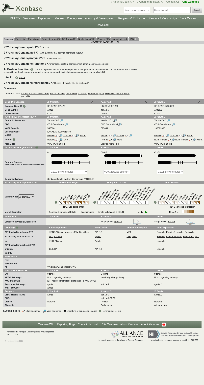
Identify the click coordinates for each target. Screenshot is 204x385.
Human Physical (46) (64, 83)
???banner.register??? (150, 1)
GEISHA (53, 249)
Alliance (60, 232)
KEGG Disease (57, 93)
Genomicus (77, 179)
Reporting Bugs (66, 324)
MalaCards (43, 93)
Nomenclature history (54, 58)
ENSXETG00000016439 (59, 131)
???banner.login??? (122, 1)
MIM (76, 232)
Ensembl (161, 232)
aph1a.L (181, 221)
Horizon (51, 301)
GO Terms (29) (69, 39)
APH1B (98, 249)
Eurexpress (188, 236)
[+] (103, 72)
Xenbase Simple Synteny (59, 179)
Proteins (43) (103, 39)
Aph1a (98, 236)
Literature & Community (162, 18)
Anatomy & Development (99, 18)
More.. (83, 135)
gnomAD (25, 96)
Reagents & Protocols (131, 18)
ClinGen (33, 93)
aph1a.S (128, 221)
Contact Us (172, 1)
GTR (102, 93)
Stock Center (187, 18)
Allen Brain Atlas (187, 232)
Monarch (69, 232)
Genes (59, 18)
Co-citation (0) (82, 83)
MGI (51, 236)
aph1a (50, 294)
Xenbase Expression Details (62, 212)
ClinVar (24, 93)
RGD (51, 241)
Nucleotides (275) (86, 39)
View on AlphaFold (56, 144)
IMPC (134, 236)
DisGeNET (110, 93)
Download (102, 25)
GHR (126, 93)
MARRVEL (93, 93)
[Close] (92, 102)
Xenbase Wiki (46, 324)
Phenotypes (74, 18)
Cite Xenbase (110, 324)
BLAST (14, 18)
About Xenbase (129, 324)
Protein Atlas (172, 232)
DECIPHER (71, 93)
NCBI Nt (67, 135)
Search (197, 10)
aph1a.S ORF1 (108, 298)
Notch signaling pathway (59, 277)
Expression (44, 18)
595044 (104, 128)
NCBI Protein (160, 139)
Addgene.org (107, 305)
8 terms (50, 274)
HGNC (52, 232)
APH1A (98, 232)
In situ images (87, 212)
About (150, 324)
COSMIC (82, 93)
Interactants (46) (120, 39)
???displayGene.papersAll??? (61, 267)
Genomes (28, 18)
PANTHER (88, 179)
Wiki (132, 39)
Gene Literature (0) (51, 39)
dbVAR (119, 93)
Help (96, 324)
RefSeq (50, 135)
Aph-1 (22, 77)
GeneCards (84, 232)
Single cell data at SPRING (111, 212)
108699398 (159, 128)
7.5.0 (16, 334)
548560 (50, 128)
